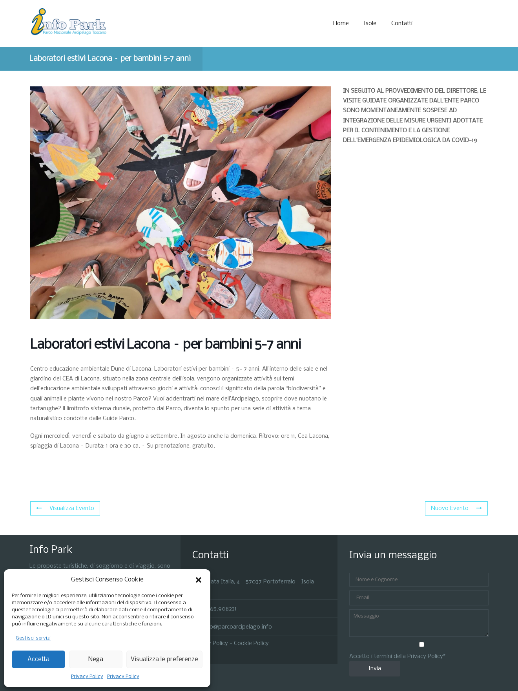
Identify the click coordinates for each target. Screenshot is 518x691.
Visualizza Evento (65, 508)
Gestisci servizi (33, 638)
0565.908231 (220, 608)
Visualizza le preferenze (164, 659)
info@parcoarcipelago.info (237, 627)
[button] (198, 580)
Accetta (38, 659)
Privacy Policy (87, 676)
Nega (95, 659)
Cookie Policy (251, 643)
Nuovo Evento (456, 508)
